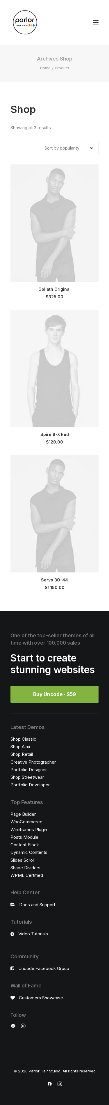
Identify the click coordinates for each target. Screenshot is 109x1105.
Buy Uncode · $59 (54, 694)
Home (45, 67)
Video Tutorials (33, 933)
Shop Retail (21, 754)
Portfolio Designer (28, 769)
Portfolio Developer (30, 784)
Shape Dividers (25, 867)
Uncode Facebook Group (43, 968)
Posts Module (24, 837)
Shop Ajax (20, 746)
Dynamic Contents (28, 852)
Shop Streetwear (27, 777)
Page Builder (23, 814)
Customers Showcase (41, 998)
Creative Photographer (33, 762)
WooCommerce (26, 821)
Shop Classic (23, 739)
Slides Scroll (22, 860)
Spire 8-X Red (54, 434)
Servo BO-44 (54, 579)
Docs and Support (37, 904)
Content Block (24, 844)
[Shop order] (69, 148)
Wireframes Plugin (28, 829)
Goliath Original (54, 289)
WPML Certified (26, 875)
